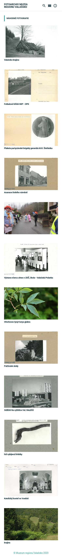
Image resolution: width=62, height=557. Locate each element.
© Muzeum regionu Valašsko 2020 (31, 553)
